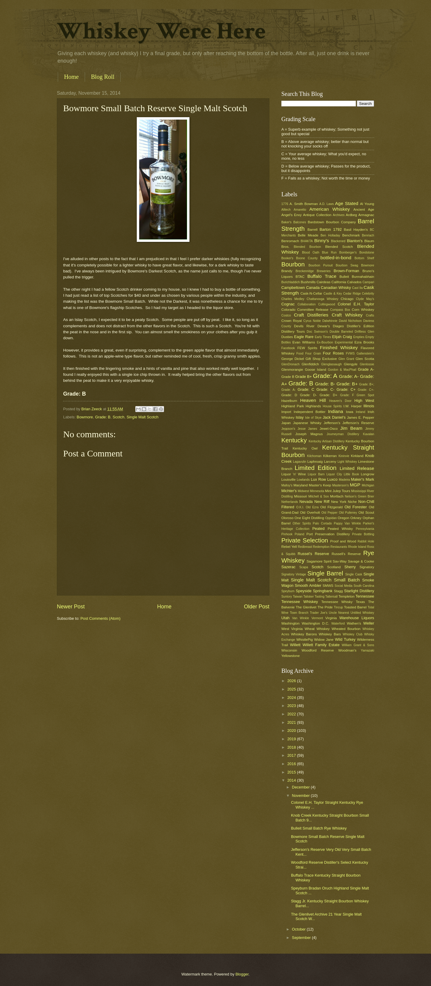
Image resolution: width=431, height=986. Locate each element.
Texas (360, 602)
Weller (368, 623)
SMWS (328, 585)
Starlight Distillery (359, 591)
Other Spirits (302, 523)
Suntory (286, 596)
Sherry (350, 567)
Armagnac (366, 215)
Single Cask (353, 574)
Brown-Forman (346, 271)
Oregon (343, 518)
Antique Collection (317, 215)
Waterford (338, 623)
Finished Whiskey (339, 347)
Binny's (321, 240)
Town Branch (299, 612)
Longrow (367, 474)
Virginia (331, 618)
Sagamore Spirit (319, 561)
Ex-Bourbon (325, 342)
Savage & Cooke (361, 561)
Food (299, 353)
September (302, 937)
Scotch (118, 417)
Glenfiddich (310, 364)
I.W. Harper (352, 406)
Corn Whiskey (363, 309)
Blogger (242, 974)
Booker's (287, 258)
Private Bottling (363, 534)
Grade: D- (308, 395)
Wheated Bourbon (346, 629)
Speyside (304, 591)
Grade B (287, 377)
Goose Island (315, 369)
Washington (290, 623)
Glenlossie (367, 364)
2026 (292, 681)
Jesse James (307, 428)
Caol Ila (357, 288)
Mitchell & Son (318, 496)
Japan (286, 423)
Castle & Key (333, 293)
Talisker (308, 596)
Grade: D (289, 395)
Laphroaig (315, 461)
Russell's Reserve (346, 554)
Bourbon (293, 264)
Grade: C (306, 389)
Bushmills (308, 282)
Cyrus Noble (312, 320)
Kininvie (344, 456)
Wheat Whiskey (317, 629)
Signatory (366, 567)
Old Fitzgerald (331, 507)
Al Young (367, 204)
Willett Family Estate (321, 645)
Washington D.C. (315, 623)
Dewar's (324, 326)
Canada (313, 287)
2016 (292, 764)
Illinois (368, 406)
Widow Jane (324, 639)
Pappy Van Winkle (347, 523)
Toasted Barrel (355, 607)
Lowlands (303, 479)
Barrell (312, 229)
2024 (292, 697)
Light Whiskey (347, 461)
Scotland (334, 567)
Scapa (303, 567)
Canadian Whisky (336, 287)
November (301, 795)
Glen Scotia (365, 359)
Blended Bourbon (307, 246)
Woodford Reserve (318, 650)
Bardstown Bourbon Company (332, 222)
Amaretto (300, 209)
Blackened (338, 241)
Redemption (321, 546)
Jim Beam (351, 428)
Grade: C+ (346, 389)
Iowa (349, 412)
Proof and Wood (343, 541)
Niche (352, 501)
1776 (284, 204)
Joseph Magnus (309, 434)
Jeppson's (288, 428)
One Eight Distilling (309, 518)
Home (71, 76)
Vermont (317, 618)
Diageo (338, 326)
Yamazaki (367, 650)
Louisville (288, 479)
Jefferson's (332, 423)
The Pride (325, 607)
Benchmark (351, 235)
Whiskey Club (352, 634)
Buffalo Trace (321, 276)
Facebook (288, 348)
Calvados (354, 282)
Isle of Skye (313, 417)
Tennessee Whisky (337, 602)
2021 (292, 722)
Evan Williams (303, 342)
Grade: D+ (329, 395)
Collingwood (326, 304)
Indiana (335, 411)
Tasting (319, 596)
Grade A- (366, 369)
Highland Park (292, 406)
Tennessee (365, 596)
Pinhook (286, 534)
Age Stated (346, 203)
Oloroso (287, 518)
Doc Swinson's (317, 331)
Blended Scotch (339, 246)
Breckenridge (304, 271)
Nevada (305, 501)
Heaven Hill (313, 400)
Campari (368, 282)
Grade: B (103, 417)
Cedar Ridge (352, 293)
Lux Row (318, 479)
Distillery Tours (293, 331)
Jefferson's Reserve (358, 423)
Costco (286, 315)
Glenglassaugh (331, 364)
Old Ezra (312, 507)
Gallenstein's (365, 353)
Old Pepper (329, 512)
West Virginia (292, 629)
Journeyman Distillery (343, 434)
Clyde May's (365, 299)
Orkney (356, 518)
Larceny (330, 461)
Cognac (288, 304)
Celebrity (368, 293)
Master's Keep (320, 485)
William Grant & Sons (358, 645)
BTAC (299, 276)
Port (309, 534)
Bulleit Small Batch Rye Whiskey (319, 828)
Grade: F (347, 395)
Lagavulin (299, 461)
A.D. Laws (326, 204)
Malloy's (286, 485)
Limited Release (357, 468)
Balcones (299, 222)
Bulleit (344, 276)
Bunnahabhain (363, 276)
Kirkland (357, 456)
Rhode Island (357, 546)
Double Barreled (341, 331)
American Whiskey (329, 209)
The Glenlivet (306, 607)
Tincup (338, 607)
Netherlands (289, 501)
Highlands (313, 406)
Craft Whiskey (347, 314)
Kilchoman (314, 456)
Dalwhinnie (329, 320)
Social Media (344, 585)
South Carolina (363, 585)
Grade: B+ (347, 383)
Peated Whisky (340, 528)
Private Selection (304, 540)
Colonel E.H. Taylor (356, 304)
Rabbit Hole (366, 541)
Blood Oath (310, 252)
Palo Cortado (322, 523)
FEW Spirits (308, 348)
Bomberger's (348, 252)
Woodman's (347, 650)
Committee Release (312, 309)
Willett (295, 645)
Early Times (323, 337)
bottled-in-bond (336, 257)
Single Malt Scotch (143, 417)
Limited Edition (316, 467)
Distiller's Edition (360, 326)
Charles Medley (292, 299)
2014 (292, 780)
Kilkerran (330, 456)
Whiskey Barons (304, 634)
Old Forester (356, 507)
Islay (299, 417)
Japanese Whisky (307, 423)
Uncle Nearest (339, 612)
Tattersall (331, 596)
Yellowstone (290, 656)
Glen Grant (346, 359)
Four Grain (313, 353)
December (301, 787)
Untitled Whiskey (362, 612)
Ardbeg (351, 215)
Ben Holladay (330, 235)
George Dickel (292, 359)
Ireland (360, 412)
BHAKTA (307, 241)
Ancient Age (363, 209)
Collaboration (307, 304)
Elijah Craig (342, 336)
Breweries (324, 271)
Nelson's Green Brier (359, 496)
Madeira (344, 479)
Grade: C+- (366, 389)
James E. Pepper (360, 417)
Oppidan (331, 518)
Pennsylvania (365, 528)
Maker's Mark (362, 479)
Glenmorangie (292, 369)
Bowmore (85, 417)
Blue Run (329, 252)
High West (364, 400)
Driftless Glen (364, 331)
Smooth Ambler (308, 585)
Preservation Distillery (332, 534)
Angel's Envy (291, 215)
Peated (318, 528)
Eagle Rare (303, 336)
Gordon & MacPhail (342, 369)
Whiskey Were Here (161, 31)
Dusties (287, 337)
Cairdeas (323, 282)
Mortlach (336, 496)
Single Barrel (325, 573)
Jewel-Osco (329, 428)
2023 (292, 705)
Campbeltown (293, 287)
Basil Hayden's (356, 229)
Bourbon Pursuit (321, 265)
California (338, 282)
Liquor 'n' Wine (293, 474)
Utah (285, 618)
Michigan (368, 485)
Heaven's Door (340, 400)
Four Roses (333, 353)
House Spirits (332, 406)
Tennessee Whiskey (299, 601)
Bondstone (366, 252)
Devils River (304, 326)
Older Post (256, 607)
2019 (292, 739)
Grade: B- (325, 383)
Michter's (289, 491)
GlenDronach (290, 364)
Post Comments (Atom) (101, 618)
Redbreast (305, 546)
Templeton (346, 596)
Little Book (351, 474)
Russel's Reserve (313, 553)
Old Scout (366, 512)
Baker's (286, 222)
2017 (292, 755)
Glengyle (351, 364)
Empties (358, 337)
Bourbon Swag (347, 265)
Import (286, 412)
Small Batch (347, 579)
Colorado (288, 309)
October (299, 929)
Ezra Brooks (364, 342)
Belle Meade (308, 235)
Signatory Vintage (293, 574)
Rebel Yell (289, 546)
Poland (299, 534)
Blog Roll (102, 76)
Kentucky (294, 440)
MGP (355, 484)
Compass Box (340, 309)
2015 (292, 772)
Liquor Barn (316, 474)
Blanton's (355, 241)
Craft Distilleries (311, 314)
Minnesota (317, 491)
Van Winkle (300, 618)
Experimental (344, 342)
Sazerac (288, 567)
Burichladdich (290, 282)
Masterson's (340, 485)
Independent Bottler (309, 412)
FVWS (350, 353)
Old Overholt (310, 512)
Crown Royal (291, 320)
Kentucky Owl (305, 448)
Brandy (286, 271)
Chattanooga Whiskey (323, 299)
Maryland (300, 485)
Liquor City (334, 474)
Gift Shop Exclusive (321, 359)
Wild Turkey (345, 639)
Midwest (303, 491)
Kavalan (368, 434)
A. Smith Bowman (303, 204)
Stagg (338, 591)
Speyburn (288, 591)
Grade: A (325, 375)
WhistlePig (304, 639)
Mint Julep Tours (337, 491)
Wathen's (354, 623)
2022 (292, 714)
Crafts (370, 315)
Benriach (368, 235)
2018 (292, 747)
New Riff (321, 501)
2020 (292, 730)
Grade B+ (303, 376)
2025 (292, 689)
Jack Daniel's (334, 417)
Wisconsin (289, 650)
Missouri (300, 496)
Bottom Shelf (364, 258)
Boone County (307, 258)
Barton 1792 (331, 229)
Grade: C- (325, 389)
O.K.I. (300, 507)
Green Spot (365, 395)
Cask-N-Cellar (311, 293)
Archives (339, 215)
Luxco (332, 479)
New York (338, 501)
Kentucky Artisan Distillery (327, 441)
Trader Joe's (318, 612)
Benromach (290, 241)
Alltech (286, 209)
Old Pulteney (348, 512)
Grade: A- (349, 376)
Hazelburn (289, 400)
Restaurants (338, 546)
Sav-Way (340, 561)
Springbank (322, 591)
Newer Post (71, 607)
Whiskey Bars (330, 634)
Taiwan (297, 596)
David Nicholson (350, 320)
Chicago (347, 299)
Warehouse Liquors (356, 618)
